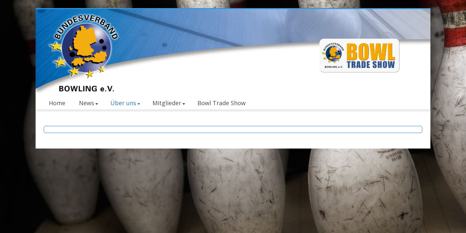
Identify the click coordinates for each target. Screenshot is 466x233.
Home (57, 103)
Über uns (125, 103)
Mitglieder (168, 103)
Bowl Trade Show (221, 103)
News (88, 103)
